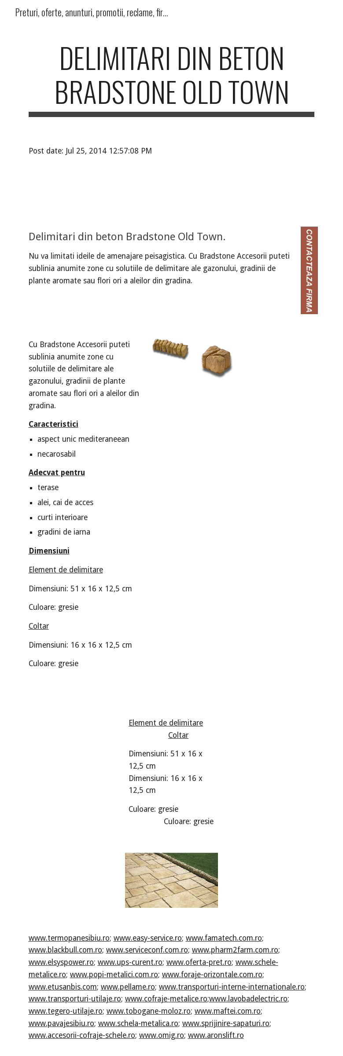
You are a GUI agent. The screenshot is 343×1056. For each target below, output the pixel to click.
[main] (171, 79)
